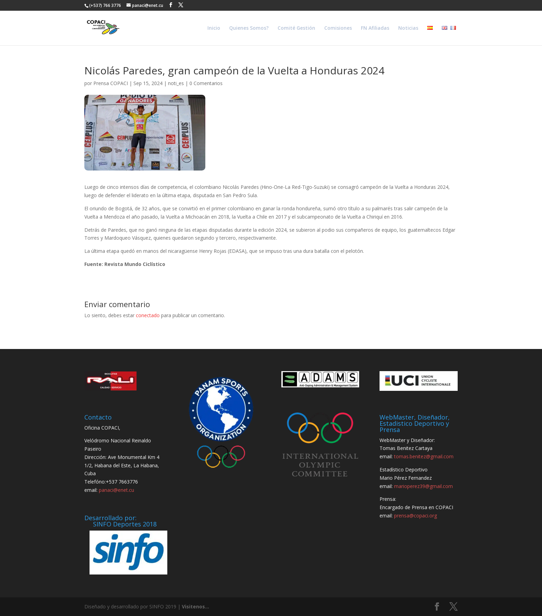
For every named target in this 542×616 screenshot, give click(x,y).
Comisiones (338, 28)
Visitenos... (195, 606)
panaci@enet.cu (116, 490)
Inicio (213, 28)
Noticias (408, 28)
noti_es (176, 83)
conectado (148, 315)
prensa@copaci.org (415, 515)
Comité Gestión (296, 28)
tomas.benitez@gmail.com (424, 456)
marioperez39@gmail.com (423, 486)
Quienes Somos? (249, 28)
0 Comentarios (206, 83)
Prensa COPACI (110, 83)
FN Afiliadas (375, 28)
